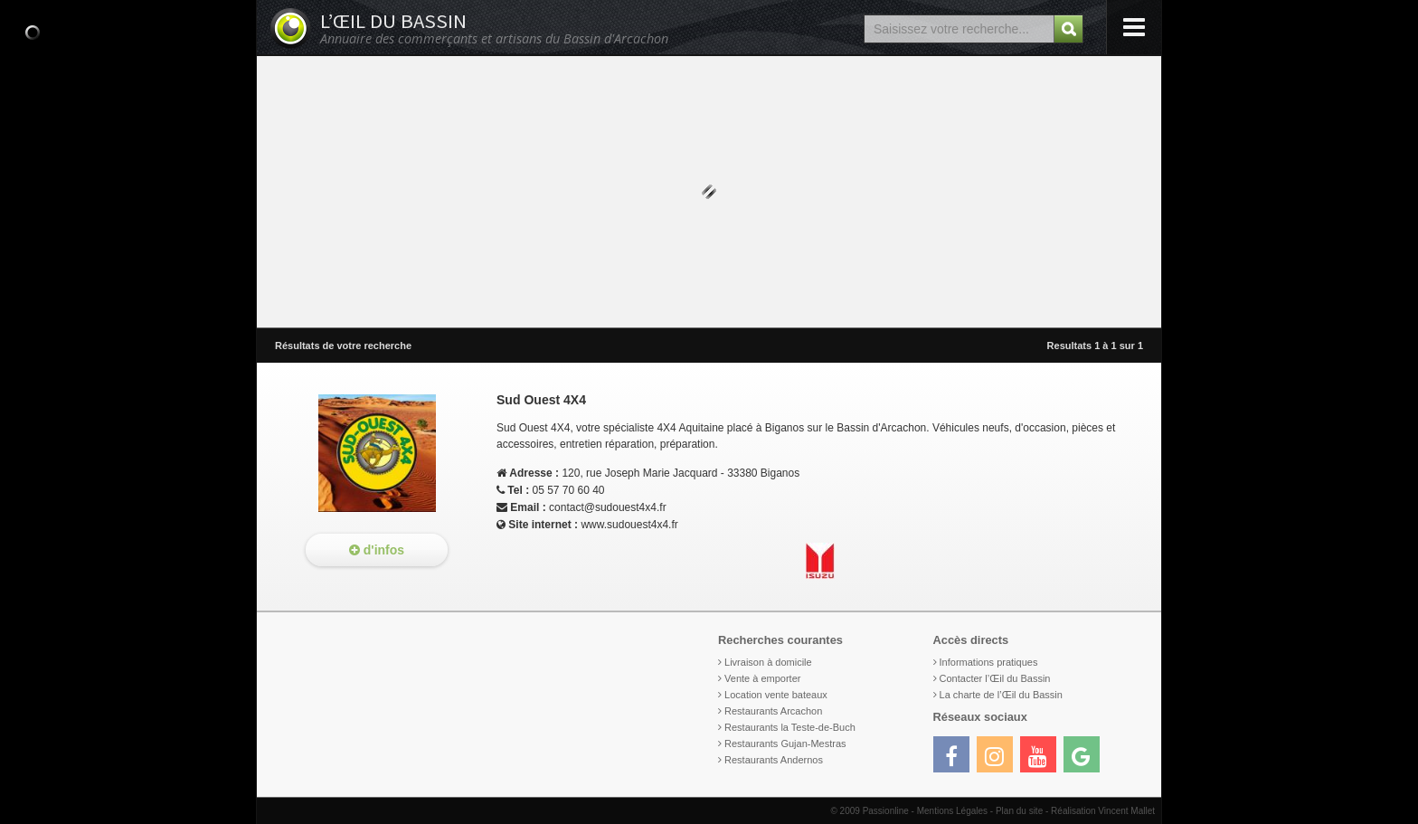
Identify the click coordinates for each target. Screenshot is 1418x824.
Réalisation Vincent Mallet (1103, 811)
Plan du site (1019, 811)
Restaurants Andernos (773, 759)
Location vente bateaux (775, 694)
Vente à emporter (762, 678)
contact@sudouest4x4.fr (607, 507)
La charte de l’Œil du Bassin (1001, 694)
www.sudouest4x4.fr (629, 524)
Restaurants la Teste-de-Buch (790, 727)
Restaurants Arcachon (773, 711)
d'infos (376, 550)
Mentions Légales (952, 811)
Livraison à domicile (768, 662)
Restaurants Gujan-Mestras (785, 743)
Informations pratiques (989, 662)
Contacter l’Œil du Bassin (995, 678)
